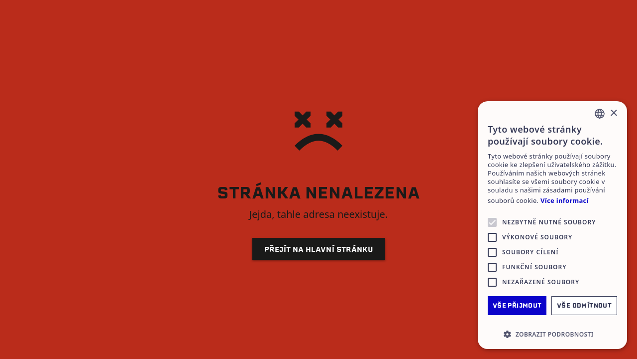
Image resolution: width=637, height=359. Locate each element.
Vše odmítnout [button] (584, 305)
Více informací (564, 200)
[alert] (552, 225)
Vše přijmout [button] (517, 305)
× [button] (613, 113)
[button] (552, 334)
